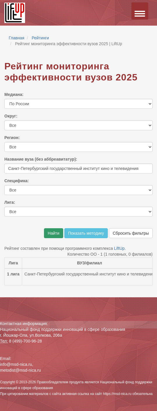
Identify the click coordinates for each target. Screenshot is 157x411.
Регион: (12, 137)
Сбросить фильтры (131, 233)
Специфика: (16, 180)
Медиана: (14, 94)
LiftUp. (120, 248)
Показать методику (86, 233)
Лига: (9, 202)
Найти (53, 233)
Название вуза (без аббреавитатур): (40, 159)
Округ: (10, 116)
